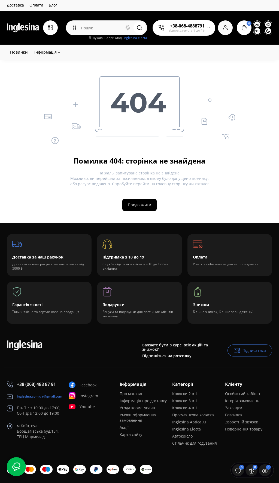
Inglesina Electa (186, 429)
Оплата (36, 5)
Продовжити (139, 204)
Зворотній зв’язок (241, 421)
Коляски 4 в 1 (184, 407)
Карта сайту (131, 434)
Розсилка (233, 414)
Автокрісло (182, 436)
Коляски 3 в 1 (184, 400)
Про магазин (132, 393)
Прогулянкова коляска (193, 414)
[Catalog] (50, 27)
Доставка (15, 5)
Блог (53, 5)
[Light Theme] (268, 24)
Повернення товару (243, 429)
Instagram (83, 395)
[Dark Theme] (268, 31)
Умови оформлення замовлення (138, 417)
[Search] (128, 28)
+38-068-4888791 (187, 26)
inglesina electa (135, 37)
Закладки (233, 407)
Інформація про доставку (143, 400)
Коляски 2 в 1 (184, 393)
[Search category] (74, 28)
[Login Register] (225, 27)
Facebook (82, 385)
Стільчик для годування (194, 443)
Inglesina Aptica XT (189, 421)
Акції (124, 427)
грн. (257, 31)
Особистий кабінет (242, 393)
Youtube (82, 406)
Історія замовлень (242, 400)
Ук (257, 24)
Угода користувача (137, 407)
